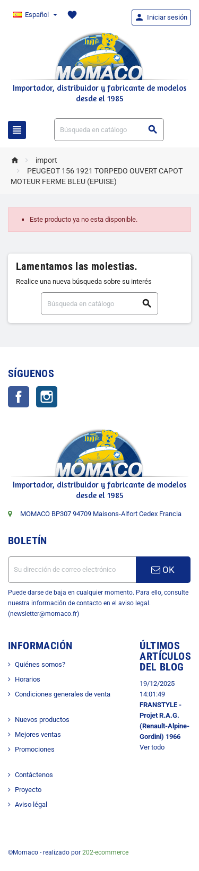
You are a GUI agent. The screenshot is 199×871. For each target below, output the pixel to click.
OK (163, 569)
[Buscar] (109, 129)
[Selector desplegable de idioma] (35, 15)
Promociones (35, 749)
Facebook (18, 396)
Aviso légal (31, 804)
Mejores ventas (38, 734)
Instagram (46, 396)
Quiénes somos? (40, 664)
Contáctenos (34, 775)
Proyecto (28, 790)
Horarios (27, 679)
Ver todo (152, 747)
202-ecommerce (105, 852)
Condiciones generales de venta (62, 694)
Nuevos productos (42, 720)
